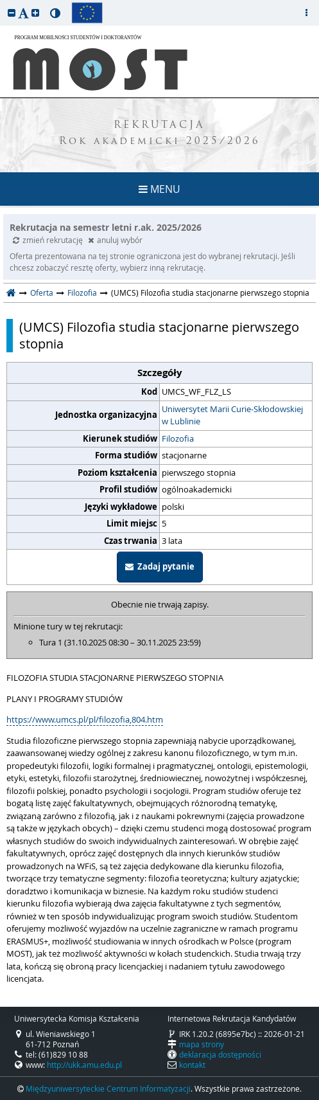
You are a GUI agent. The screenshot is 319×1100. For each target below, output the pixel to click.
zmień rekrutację (49, 240)
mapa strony (201, 1044)
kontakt (192, 1064)
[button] (11, 12)
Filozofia (82, 292)
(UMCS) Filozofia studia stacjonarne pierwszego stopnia (159, 335)
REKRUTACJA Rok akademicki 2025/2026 (160, 134)
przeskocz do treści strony (3, 3)
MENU (159, 189)
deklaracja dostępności (220, 1054)
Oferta (41, 292)
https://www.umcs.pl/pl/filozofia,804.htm (84, 719)
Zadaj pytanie (159, 566)
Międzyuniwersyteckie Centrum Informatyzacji (108, 1088)
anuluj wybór (115, 240)
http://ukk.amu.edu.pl (84, 1064)
